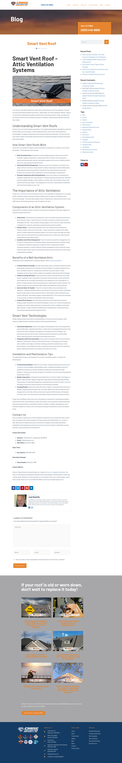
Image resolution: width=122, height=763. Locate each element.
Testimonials (75, 736)
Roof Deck (85, 134)
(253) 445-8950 (47, 5)
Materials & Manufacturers (90, 127)
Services (75, 5)
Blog (101, 5)
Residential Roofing (94, 731)
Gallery (73, 738)
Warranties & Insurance (89, 149)
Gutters (84, 120)
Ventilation (85, 147)
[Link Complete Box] (36, 614)
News (73, 743)
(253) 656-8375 (52, 751)
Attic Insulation (93, 738)
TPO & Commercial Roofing (91, 142)
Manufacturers (93, 743)
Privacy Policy (75, 748)
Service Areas (93, 5)
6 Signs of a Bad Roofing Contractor (93, 74)
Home (69, 5)
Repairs (84, 132)
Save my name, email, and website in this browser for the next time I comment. (40, 559)
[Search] (106, 42)
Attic (83, 115)
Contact (107, 5)
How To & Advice (87, 122)
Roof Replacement (88, 137)
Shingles (85, 139)
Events (84, 117)
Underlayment (86, 144)
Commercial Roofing (94, 733)
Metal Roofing (86, 130)
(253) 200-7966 (52, 746)
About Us (83, 5)
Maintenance (86, 125)
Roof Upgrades (93, 736)
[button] (14, 488)
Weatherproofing (87, 152)
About (73, 733)
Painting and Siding (94, 741)
